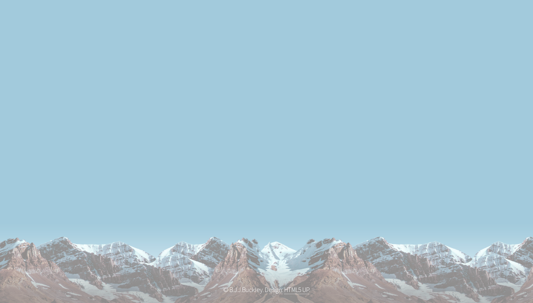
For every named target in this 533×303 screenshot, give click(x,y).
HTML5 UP (296, 289)
